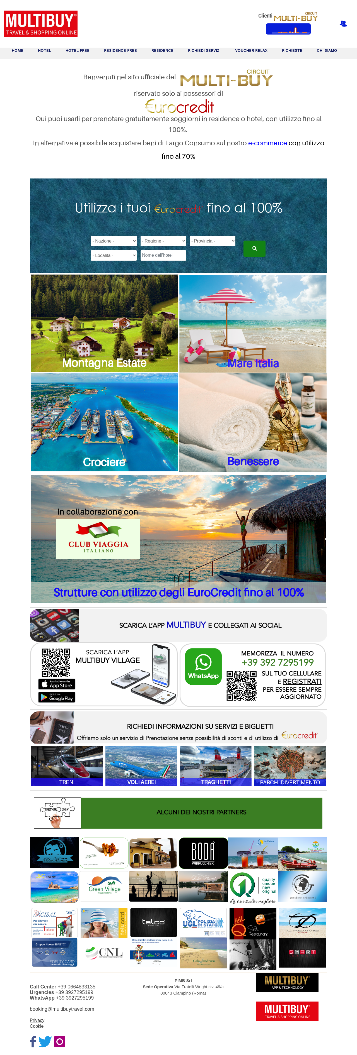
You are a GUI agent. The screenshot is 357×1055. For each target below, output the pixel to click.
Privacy (37, 1020)
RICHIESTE (292, 50)
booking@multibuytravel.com (62, 1009)
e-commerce (267, 143)
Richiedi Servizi (204, 50)
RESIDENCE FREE (120, 50)
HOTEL (44, 50)
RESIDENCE (162, 50)
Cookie (37, 1026)
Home (17, 50)
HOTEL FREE (78, 50)
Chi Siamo (327, 50)
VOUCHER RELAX (251, 50)
